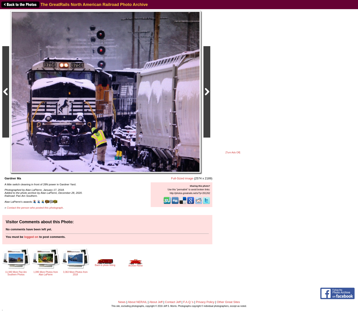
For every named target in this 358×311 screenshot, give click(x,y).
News (122, 302)
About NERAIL (137, 302)
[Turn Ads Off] (233, 152)
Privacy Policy (205, 302)
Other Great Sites (228, 302)
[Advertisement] (233, 80)
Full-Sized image (182, 178)
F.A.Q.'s (188, 302)
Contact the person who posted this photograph (35, 207)
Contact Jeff (173, 302)
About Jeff (156, 302)
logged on (31, 237)
